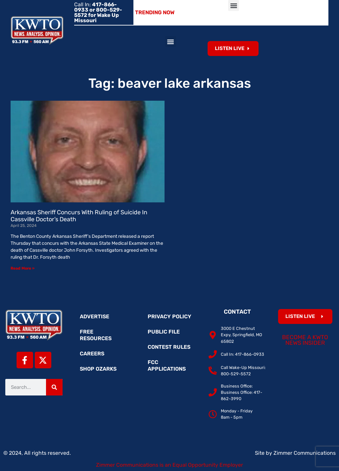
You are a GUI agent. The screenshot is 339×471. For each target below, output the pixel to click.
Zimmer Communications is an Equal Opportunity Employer (169, 465)
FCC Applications (167, 365)
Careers (92, 353)
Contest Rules (169, 347)
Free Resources (96, 335)
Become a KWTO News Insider (305, 340)
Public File (164, 332)
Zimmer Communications (304, 453)
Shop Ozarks (98, 369)
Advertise (94, 316)
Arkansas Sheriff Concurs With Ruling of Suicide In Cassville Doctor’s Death (79, 216)
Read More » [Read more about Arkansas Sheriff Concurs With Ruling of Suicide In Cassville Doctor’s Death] (22, 268)
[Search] (54, 387)
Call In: (98, 12)
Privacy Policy (169, 316)
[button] (233, 5)
